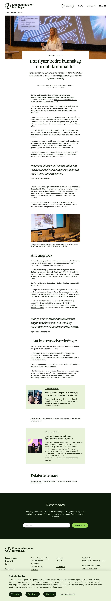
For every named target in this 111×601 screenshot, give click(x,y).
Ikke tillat (50, 594)
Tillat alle (15, 594)
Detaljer (31, 594)
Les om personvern (67, 594)
